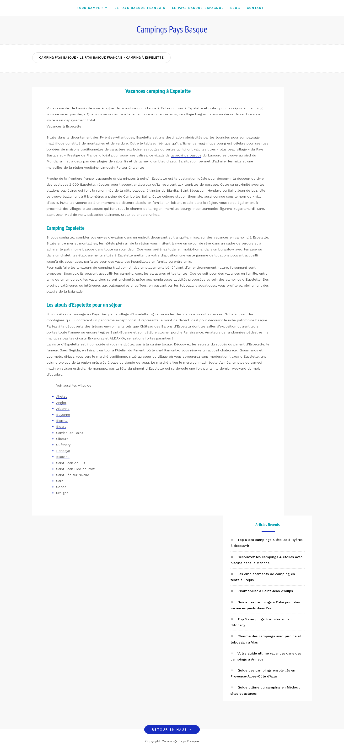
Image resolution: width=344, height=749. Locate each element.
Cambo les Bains (69, 433)
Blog (235, 8)
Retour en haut (172, 729)
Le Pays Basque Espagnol (198, 8)
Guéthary (63, 445)
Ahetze (61, 396)
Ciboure (62, 439)
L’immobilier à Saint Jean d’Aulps (265, 591)
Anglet (61, 403)
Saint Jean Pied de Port (75, 469)
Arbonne (63, 409)
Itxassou (63, 457)
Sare (59, 481)
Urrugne (62, 493)
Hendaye (63, 451)
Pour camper (90, 8)
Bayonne (63, 414)
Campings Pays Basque (172, 29)
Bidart (61, 426)
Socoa (61, 487)
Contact (255, 8)
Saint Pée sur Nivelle (72, 475)
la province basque (186, 155)
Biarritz (62, 420)
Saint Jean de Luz (71, 463)
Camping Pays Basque (57, 57)
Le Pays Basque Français (140, 8)
